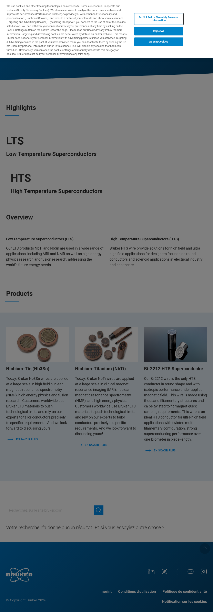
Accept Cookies (158, 41)
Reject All (158, 31)
